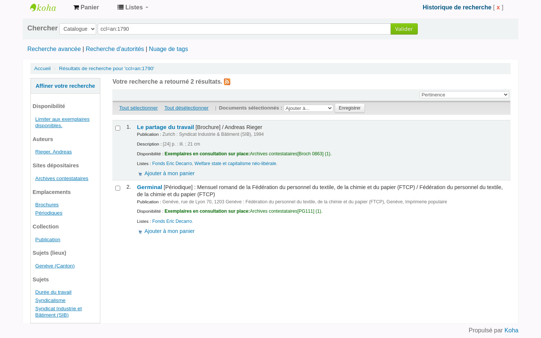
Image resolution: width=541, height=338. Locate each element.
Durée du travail (53, 292)
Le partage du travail (165, 127)
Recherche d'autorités (115, 49)
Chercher (42, 28)
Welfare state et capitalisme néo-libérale (235, 163)
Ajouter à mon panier (169, 173)
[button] (86, 7)
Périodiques (48, 213)
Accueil (42, 68)
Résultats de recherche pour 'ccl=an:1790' (106, 68)
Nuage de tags (168, 49)
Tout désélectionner (186, 108)
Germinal (149, 187)
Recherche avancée (54, 49)
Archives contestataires (49, 7)
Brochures (47, 204)
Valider (404, 28)
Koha (511, 330)
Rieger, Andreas (53, 152)
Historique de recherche (457, 7)
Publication (47, 239)
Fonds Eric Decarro (172, 163)
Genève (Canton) (55, 266)
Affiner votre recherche (65, 86)
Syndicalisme (50, 300)
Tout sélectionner (138, 108)
